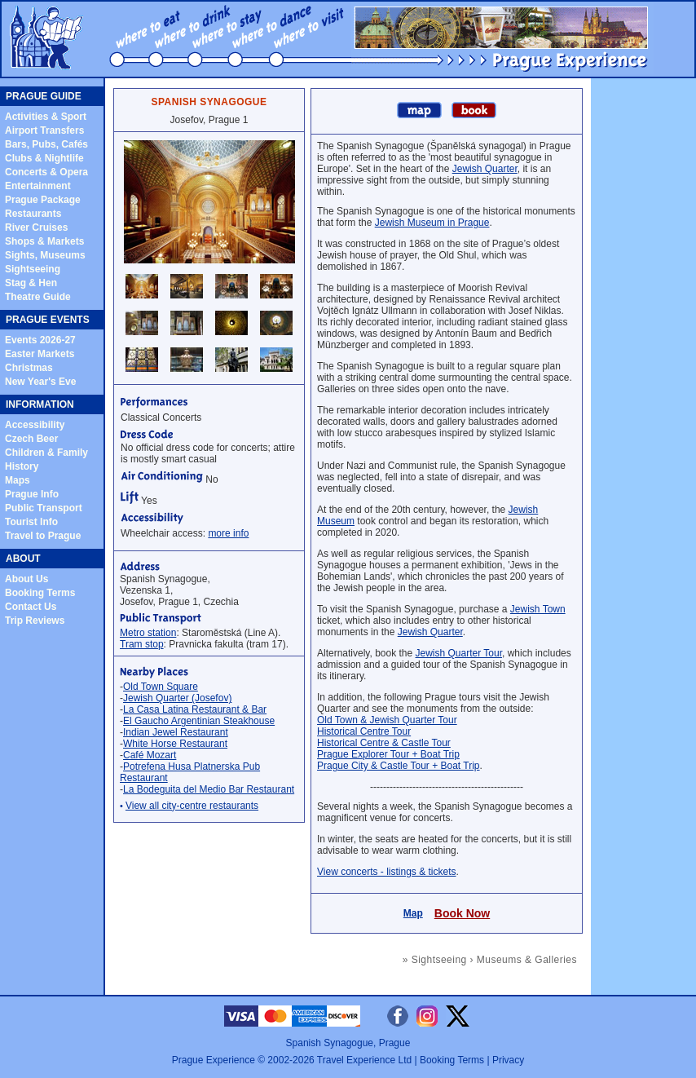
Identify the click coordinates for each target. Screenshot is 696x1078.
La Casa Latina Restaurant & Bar (195, 709)
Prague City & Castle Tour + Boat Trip (398, 765)
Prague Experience (213, 1060)
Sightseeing (32, 269)
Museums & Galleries (527, 959)
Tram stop (142, 644)
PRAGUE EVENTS (48, 319)
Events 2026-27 (40, 340)
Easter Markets (39, 354)
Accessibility (34, 425)
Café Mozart (149, 755)
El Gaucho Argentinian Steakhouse (199, 721)
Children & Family (46, 452)
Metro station (148, 632)
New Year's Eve (40, 381)
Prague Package (43, 199)
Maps (17, 480)
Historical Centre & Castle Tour (384, 743)
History (21, 466)
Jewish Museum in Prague (432, 222)
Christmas (29, 367)
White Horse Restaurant (175, 743)
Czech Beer (31, 438)
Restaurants (33, 213)
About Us (26, 579)
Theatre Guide (38, 297)
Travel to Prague (43, 535)
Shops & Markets (44, 241)
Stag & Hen (31, 283)
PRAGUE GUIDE (43, 96)
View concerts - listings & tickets (386, 871)
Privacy (508, 1060)
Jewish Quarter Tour (459, 653)
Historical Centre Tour (364, 731)
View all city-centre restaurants (192, 805)
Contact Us (30, 606)
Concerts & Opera (46, 172)
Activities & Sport (45, 116)
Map (413, 913)
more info (228, 533)
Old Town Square (160, 686)
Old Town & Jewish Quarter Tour (387, 720)
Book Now (462, 913)
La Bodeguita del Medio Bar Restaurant (208, 789)
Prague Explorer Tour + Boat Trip (388, 754)
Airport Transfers (44, 130)
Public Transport (43, 508)
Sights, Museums (45, 255)
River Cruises (36, 227)
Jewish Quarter (485, 169)
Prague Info (32, 494)
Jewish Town (538, 609)
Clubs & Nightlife (44, 158)
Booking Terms (40, 593)
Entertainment (38, 186)
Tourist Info (31, 522)
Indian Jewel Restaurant (175, 732)
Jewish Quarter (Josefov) (177, 698)
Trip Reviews (34, 620)
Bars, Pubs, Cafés (46, 144)
